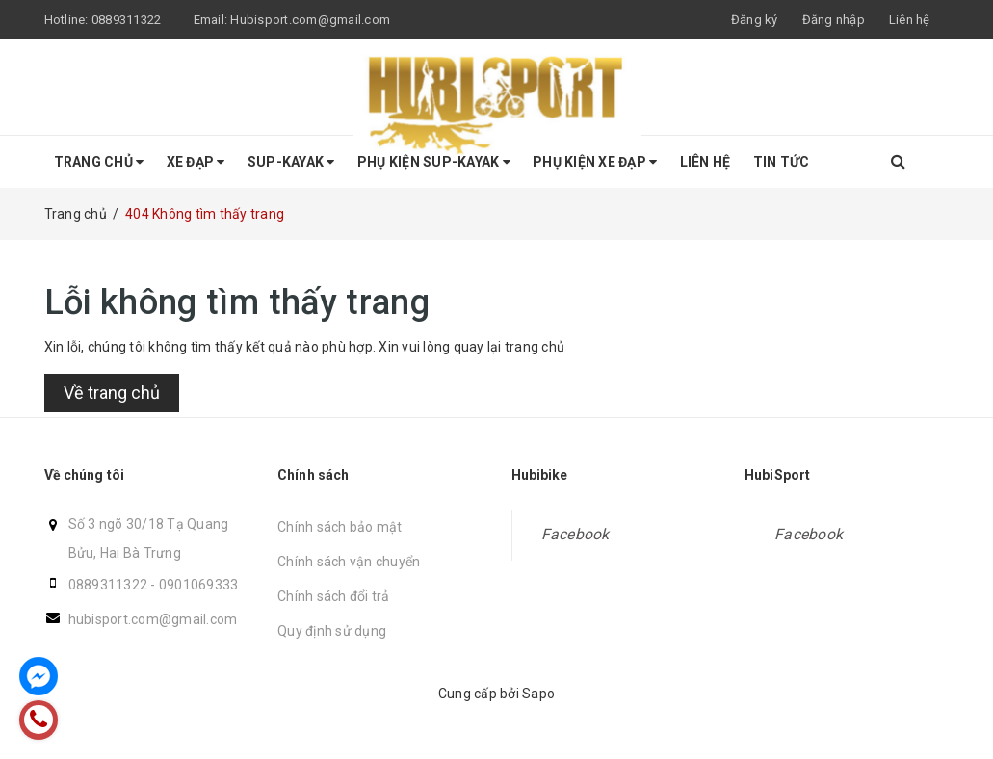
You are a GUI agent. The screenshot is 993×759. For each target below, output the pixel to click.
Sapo (538, 693)
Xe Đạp (196, 162)
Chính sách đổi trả (333, 596)
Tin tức (781, 162)
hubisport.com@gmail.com (153, 619)
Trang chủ (99, 162)
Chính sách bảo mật (340, 527)
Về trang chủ (112, 392)
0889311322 (108, 584)
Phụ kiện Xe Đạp (595, 162)
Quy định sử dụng (331, 631)
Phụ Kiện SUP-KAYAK (433, 162)
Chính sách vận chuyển (348, 561)
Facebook (575, 534)
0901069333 (199, 584)
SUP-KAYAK (291, 162)
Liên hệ (705, 162)
